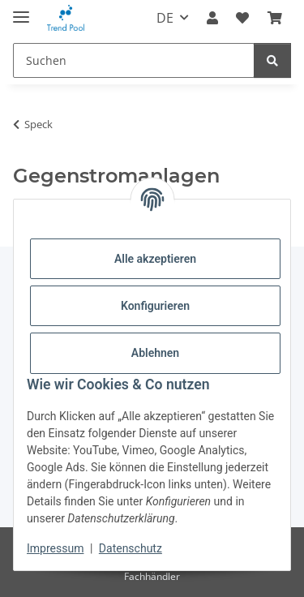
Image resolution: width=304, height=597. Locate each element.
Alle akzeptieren (155, 258)
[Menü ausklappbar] (21, 10)
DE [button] (164, 18)
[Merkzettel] (242, 18)
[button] (212, 18)
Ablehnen (155, 352)
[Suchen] (134, 60)
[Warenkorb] (275, 18)
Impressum (55, 548)
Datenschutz (130, 548)
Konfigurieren (155, 305)
